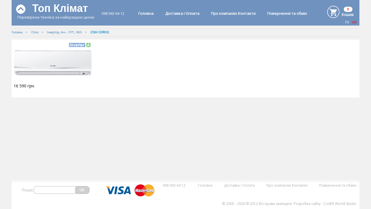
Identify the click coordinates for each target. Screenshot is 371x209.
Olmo (35, 32)
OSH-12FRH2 (99, 32)
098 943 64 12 (112, 13)
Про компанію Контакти (233, 13)
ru (347, 21)
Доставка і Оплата (182, 13)
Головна (146, 13)
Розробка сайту (307, 203)
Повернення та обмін (287, 13)
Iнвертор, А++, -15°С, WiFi (64, 32)
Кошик (348, 14)
